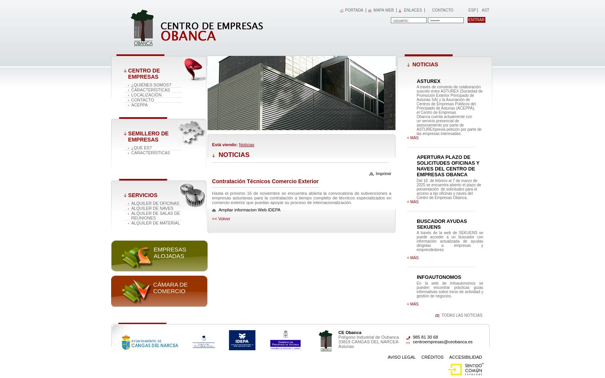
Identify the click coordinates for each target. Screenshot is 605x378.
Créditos (432, 357)
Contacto (442, 10)
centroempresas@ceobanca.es (443, 341)
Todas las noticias (461, 315)
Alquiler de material (155, 223)
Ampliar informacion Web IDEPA (249, 210)
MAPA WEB (383, 10)
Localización (146, 95)
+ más (413, 138)
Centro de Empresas (144, 74)
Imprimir (383, 173)
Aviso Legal (402, 357)
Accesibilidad (465, 357)
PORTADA (354, 10)
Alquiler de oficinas (155, 203)
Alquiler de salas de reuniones (155, 215)
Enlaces (413, 10)
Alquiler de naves (152, 208)
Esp (471, 10)
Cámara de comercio (170, 287)
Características (150, 90)
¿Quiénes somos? (151, 85)
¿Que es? (141, 147)
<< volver (221, 218)
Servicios (142, 195)
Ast (485, 10)
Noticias (246, 144)
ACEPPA (139, 105)
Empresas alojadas (170, 252)
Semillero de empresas (148, 136)
